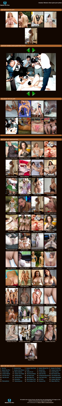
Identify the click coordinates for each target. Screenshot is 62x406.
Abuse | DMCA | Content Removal (45, 402)
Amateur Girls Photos (19, 370)
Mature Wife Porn (55, 381)
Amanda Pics (42, 370)
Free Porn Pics (5, 375)
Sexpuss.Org (42, 381)
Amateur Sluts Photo (31, 368)
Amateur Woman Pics (44, 368)
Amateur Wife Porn (55, 379)
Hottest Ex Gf (30, 371)
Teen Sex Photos (18, 377)
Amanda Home (17, 368)
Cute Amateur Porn (55, 375)
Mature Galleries (18, 371)
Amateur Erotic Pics (56, 370)
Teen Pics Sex (5, 377)
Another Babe (42, 371)
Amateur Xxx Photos (55, 368)
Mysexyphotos (5, 381)
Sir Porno (41, 379)
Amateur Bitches (6, 373)
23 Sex (27, 370)
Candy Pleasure (55, 371)
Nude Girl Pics (42, 373)
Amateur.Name (18, 375)
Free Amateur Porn (31, 381)
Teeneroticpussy (18, 381)
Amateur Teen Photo (19, 373)
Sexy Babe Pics (30, 377)
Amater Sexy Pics (6, 370)
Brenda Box (17, 379)
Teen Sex (4, 368)
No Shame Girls (30, 375)
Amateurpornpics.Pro (44, 375)
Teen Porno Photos (31, 373)
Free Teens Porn (43, 377)
